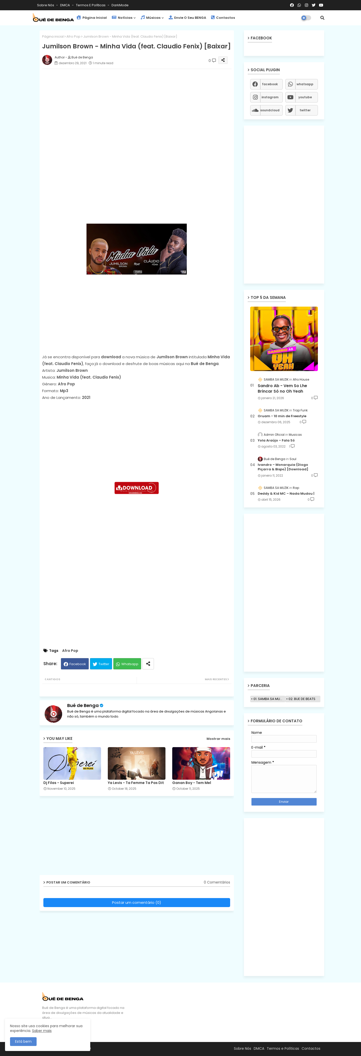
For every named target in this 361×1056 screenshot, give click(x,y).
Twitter (104, 664)
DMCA (65, 5)
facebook (270, 84)
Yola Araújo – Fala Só (276, 440)
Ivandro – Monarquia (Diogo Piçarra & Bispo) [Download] (283, 467)
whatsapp (305, 84)
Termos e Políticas (91, 5)
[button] (322, 18)
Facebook (77, 664)
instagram (270, 97)
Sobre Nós (46, 5)
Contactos (223, 17)
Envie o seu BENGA (187, 17)
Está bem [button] (23, 1041)
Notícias (122, 17)
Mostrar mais (218, 738)
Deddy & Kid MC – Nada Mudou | (286, 493)
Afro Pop (73, 36)
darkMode (120, 5)
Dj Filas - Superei (58, 783)
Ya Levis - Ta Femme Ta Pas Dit (136, 783)
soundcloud (270, 110)
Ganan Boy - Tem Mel (191, 783)
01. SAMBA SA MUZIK (269, 698)
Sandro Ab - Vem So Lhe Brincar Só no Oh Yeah (282, 388)
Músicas (150, 17)
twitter (305, 110)
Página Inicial (91, 17)
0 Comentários (217, 882)
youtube (305, 97)
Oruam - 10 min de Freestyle (282, 416)
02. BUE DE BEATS (302, 698)
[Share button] (148, 663)
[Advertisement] (141, 108)
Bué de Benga (83, 705)
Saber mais (42, 1030)
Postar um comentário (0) (136, 902)
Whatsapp (129, 664)
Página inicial (53, 36)
